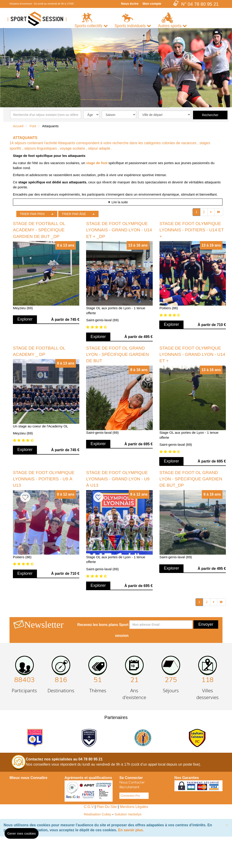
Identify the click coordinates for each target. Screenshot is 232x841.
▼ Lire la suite (118, 202)
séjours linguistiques (40, 148)
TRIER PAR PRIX (32, 214)
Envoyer (205, 624)
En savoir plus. (131, 830)
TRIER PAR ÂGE (74, 214)
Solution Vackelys (128, 814)
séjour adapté (99, 148)
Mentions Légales (134, 807)
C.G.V (89, 807)
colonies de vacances (179, 143)
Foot (33, 126)
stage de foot (97, 163)
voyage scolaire (72, 148)
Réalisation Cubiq (97, 814)
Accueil (18, 126)
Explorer (25, 319)
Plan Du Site (107, 807)
